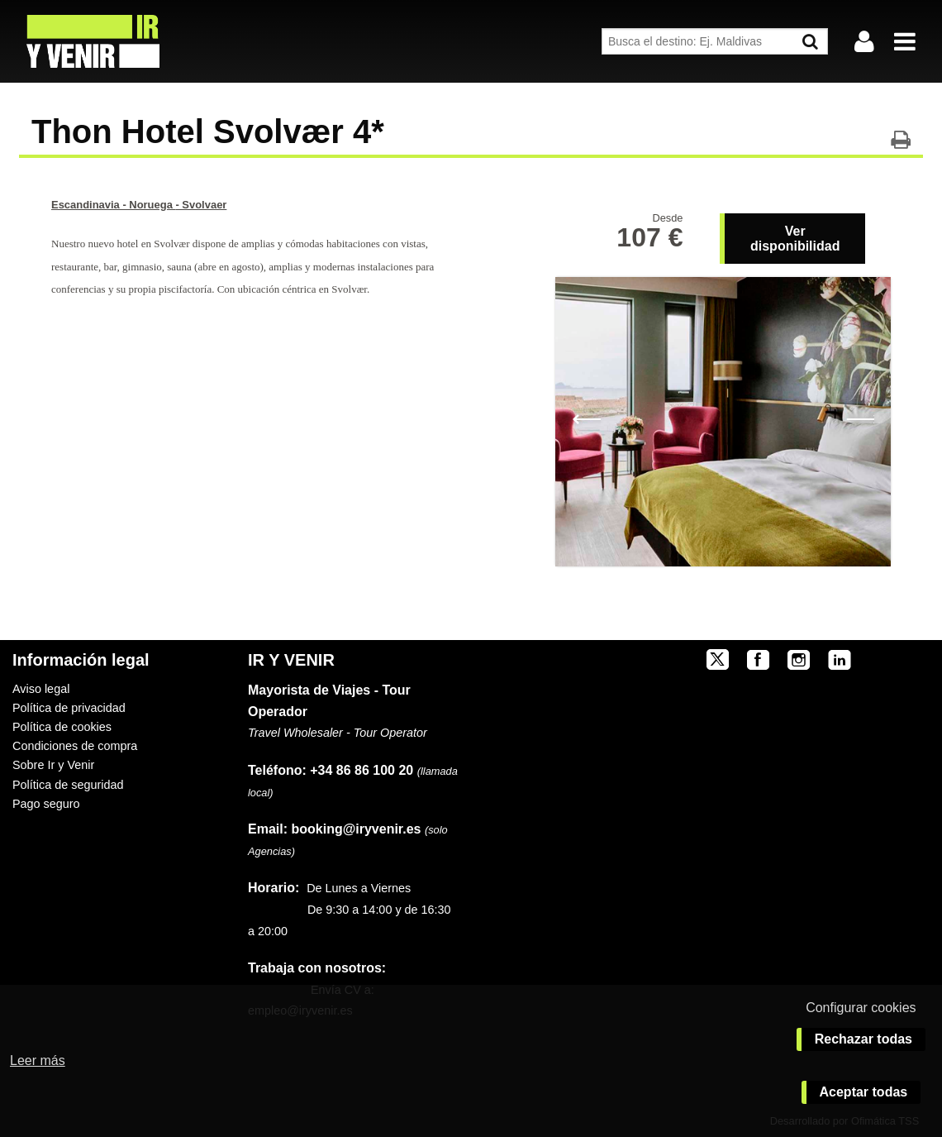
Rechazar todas (863, 1039)
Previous (586, 417)
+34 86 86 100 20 (361, 770)
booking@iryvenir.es (334, 829)
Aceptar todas (864, 1092)
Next (859, 417)
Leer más (37, 1060)
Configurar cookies (861, 1008)
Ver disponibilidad (795, 238)
